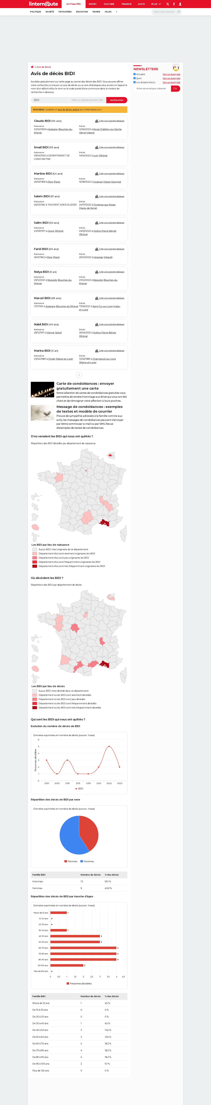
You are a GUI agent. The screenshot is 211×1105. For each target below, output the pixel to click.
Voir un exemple (171, 74)
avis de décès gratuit (68, 109)
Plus (156, 4)
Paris (50, 181)
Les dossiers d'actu (144, 82)
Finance (126, 4)
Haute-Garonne (112, 181)
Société (50, 12)
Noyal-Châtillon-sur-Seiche (107, 129)
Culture (109, 4)
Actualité (139, 74)
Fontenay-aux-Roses (105, 204)
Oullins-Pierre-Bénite (105, 231)
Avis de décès (44, 67)
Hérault (108, 257)
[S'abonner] (157, 89)
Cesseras (98, 257)
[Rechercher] (166, 12)
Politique (35, 12)
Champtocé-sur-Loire (104, 359)
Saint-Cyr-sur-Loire (103, 306)
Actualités (73, 4)
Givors (51, 231)
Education (82, 12)
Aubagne (53, 129)
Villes (108, 12)
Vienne (50, 332)
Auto (141, 4)
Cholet (51, 359)
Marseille (52, 280)
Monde (96, 12)
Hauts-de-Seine (88, 208)
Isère (58, 332)
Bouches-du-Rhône (66, 306)
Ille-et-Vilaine (87, 132)
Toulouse (98, 181)
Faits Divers (65, 12)
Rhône (103, 155)
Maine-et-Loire (64, 359)
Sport (93, 4)
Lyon (95, 155)
